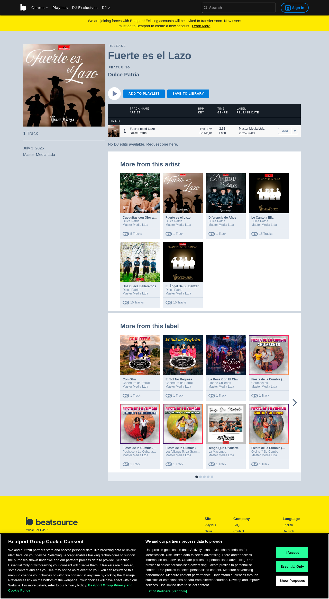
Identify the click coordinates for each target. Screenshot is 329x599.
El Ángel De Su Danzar (182, 286)
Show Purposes (292, 583)
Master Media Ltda (251, 128)
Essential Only (292, 569)
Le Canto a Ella (262, 217)
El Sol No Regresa (179, 379)
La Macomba (217, 451)
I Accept (292, 555)
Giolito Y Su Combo (264, 451)
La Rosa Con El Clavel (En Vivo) (231, 379)
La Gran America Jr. (199, 451)
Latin (222, 133)
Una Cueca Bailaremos (139, 286)
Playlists (60, 8)
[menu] (38, 8)
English (288, 525)
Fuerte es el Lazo (178, 217)
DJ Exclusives (85, 8)
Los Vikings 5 (175, 451)
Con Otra (129, 379)
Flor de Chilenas (219, 383)
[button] (114, 131)
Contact (238, 531)
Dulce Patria (123, 74)
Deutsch (288, 531)
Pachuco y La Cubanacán (140, 451)
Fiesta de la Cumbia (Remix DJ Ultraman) (281, 379)
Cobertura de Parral (136, 383)
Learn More (201, 26)
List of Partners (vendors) (166, 593)
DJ (106, 8)
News (208, 531)
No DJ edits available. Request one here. (143, 144)
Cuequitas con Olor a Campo (144, 217)
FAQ (236, 525)
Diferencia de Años (222, 217)
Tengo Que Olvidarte (223, 448)
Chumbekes (259, 383)
